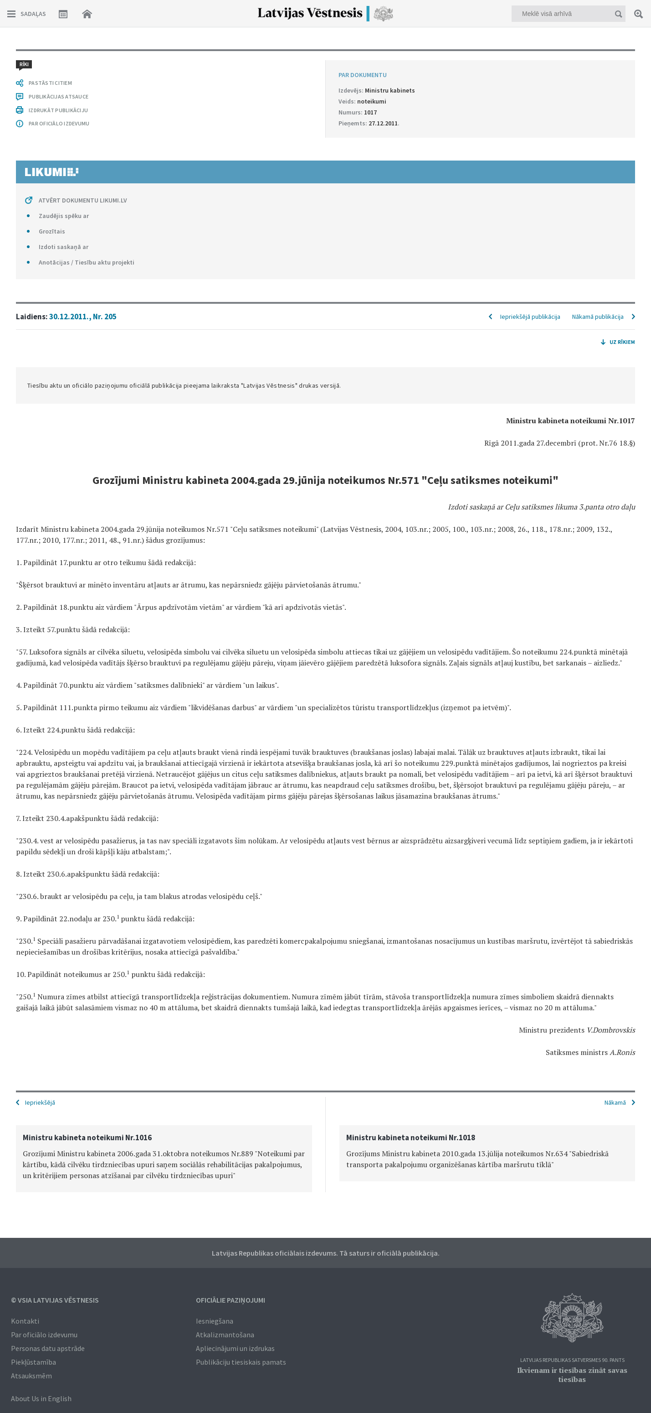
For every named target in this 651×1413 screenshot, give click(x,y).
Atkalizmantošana (225, 1334)
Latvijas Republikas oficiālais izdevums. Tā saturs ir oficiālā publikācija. (326, 1252)
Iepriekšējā (40, 1102)
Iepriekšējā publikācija (530, 316)
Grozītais (52, 231)
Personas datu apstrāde (48, 1348)
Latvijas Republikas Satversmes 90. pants (572, 1360)
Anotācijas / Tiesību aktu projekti (86, 262)
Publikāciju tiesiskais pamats (241, 1361)
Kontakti (25, 1320)
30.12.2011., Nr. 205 (83, 317)
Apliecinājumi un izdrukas (235, 1348)
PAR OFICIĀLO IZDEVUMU (59, 123)
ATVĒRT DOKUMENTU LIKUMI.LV (83, 200)
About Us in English (41, 1398)
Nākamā (615, 1102)
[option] (164, 1158)
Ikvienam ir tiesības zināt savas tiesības (572, 1375)
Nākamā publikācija (598, 316)
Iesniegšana (214, 1320)
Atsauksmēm (31, 1375)
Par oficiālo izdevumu (44, 1334)
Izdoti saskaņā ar (63, 247)
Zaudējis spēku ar (64, 216)
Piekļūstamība (33, 1361)
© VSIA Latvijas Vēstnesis (55, 1299)
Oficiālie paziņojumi (230, 1299)
